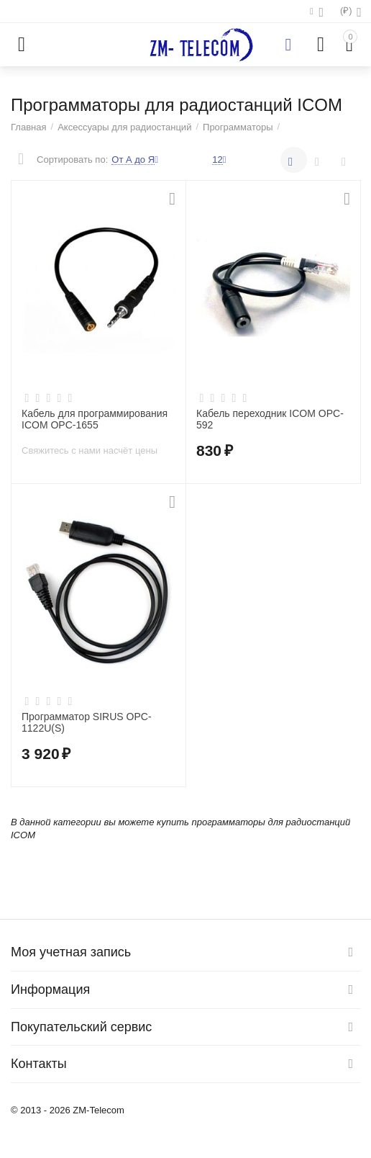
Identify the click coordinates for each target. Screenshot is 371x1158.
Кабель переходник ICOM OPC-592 (270, 419)
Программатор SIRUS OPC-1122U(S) (87, 723)
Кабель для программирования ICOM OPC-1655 (95, 419)
